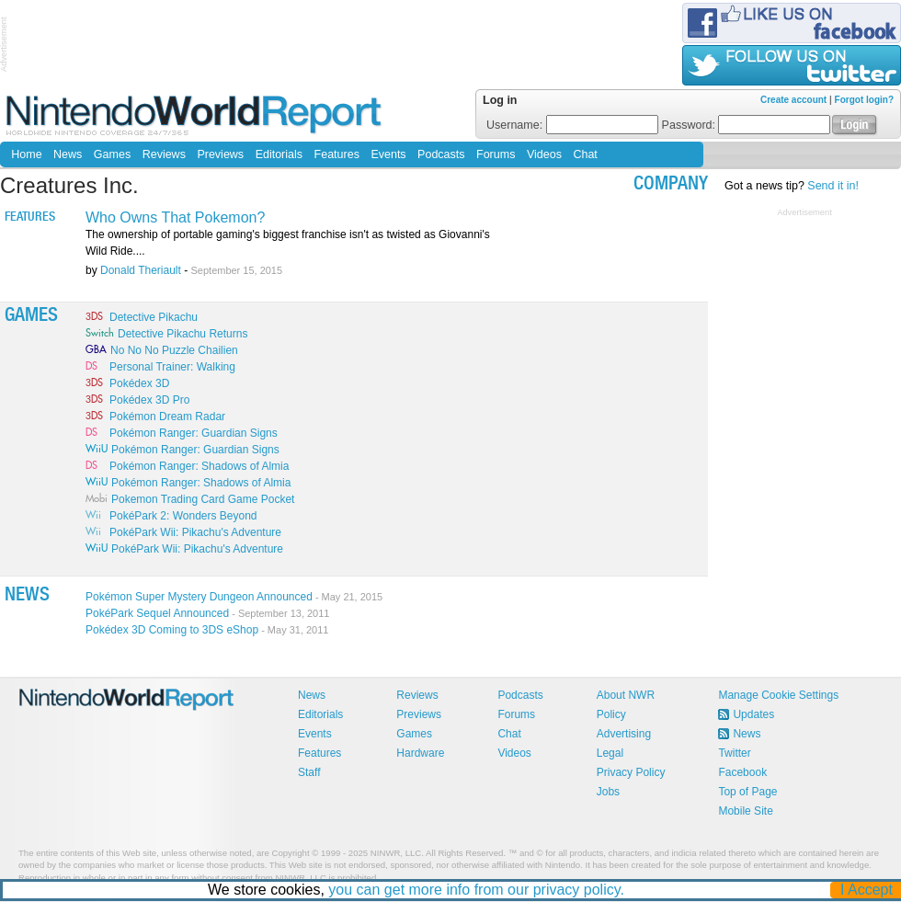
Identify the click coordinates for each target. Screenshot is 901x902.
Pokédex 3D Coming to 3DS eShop (207, 629)
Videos (544, 154)
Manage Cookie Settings (778, 695)
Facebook (742, 772)
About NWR (626, 695)
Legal (610, 753)
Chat (585, 154)
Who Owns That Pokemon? (175, 217)
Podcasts (440, 154)
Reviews (164, 154)
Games (112, 154)
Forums (495, 154)
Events (388, 154)
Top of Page (747, 791)
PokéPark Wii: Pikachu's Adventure (195, 532)
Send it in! (833, 185)
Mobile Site (745, 811)
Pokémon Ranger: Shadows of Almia (199, 466)
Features (336, 154)
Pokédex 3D (139, 383)
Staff (309, 772)
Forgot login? (864, 100)
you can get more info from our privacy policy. (477, 889)
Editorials (279, 154)
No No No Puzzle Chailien (174, 350)
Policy (611, 714)
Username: (572, 125)
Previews (220, 154)
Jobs (608, 791)
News (67, 154)
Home (26, 154)
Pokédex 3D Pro (149, 400)
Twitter (734, 753)
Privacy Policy (631, 772)
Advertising (624, 733)
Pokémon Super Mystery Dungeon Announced (234, 596)
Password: (746, 125)
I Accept (867, 889)
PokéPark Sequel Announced (207, 613)
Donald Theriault (140, 270)
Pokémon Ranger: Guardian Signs (193, 433)
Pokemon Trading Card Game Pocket (202, 499)
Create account (793, 100)
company (670, 185)
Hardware (420, 753)
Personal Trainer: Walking (172, 366)
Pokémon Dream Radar (167, 416)
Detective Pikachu (153, 317)
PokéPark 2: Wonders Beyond (183, 515)
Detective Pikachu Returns (182, 333)
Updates (753, 714)
